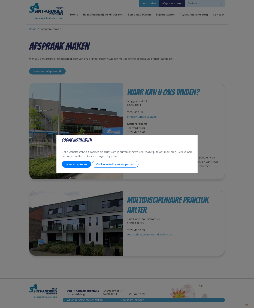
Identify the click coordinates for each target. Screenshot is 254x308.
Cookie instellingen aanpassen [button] (115, 164)
